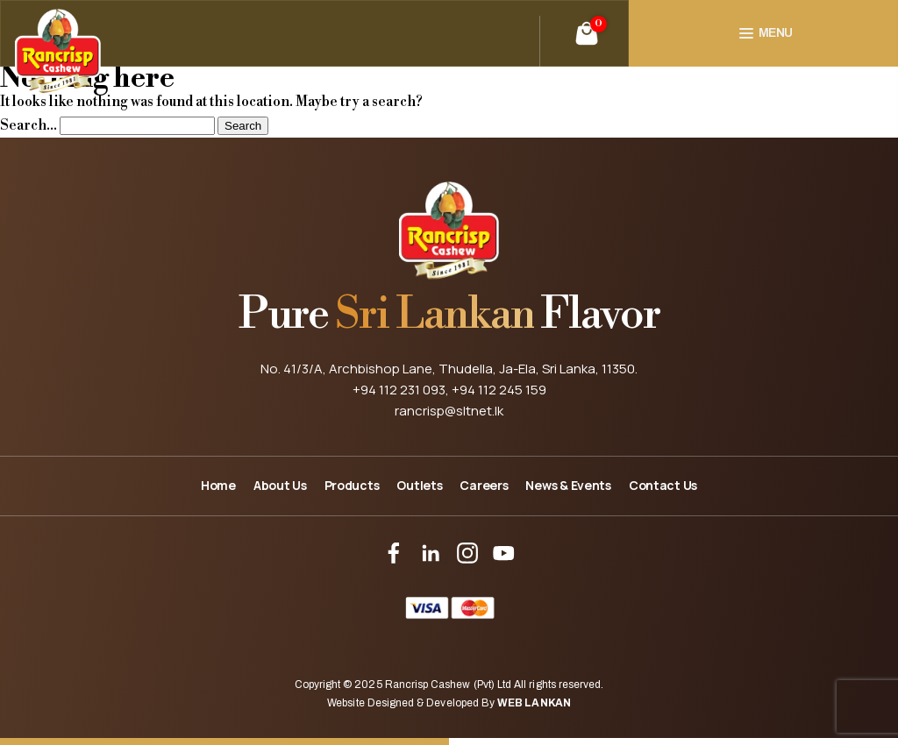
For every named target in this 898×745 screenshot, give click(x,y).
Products (352, 485)
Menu (776, 32)
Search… (28, 125)
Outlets (419, 485)
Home (218, 485)
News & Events (567, 485)
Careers (484, 485)
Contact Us (663, 485)
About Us (280, 485)
